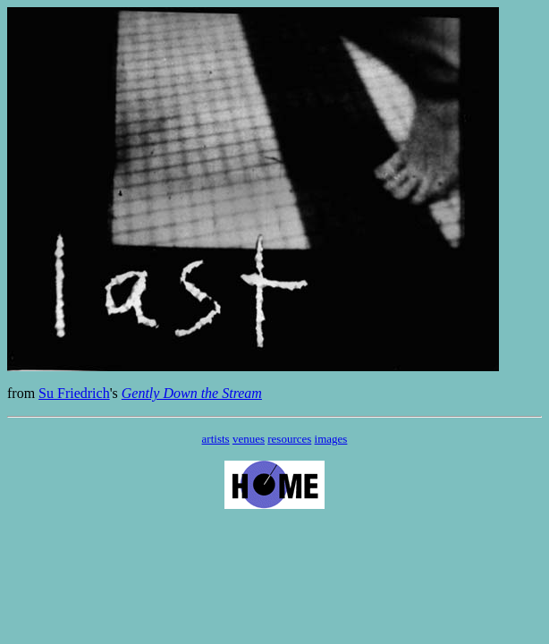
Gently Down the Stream (192, 393)
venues (248, 438)
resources (289, 438)
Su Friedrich (74, 393)
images (331, 438)
